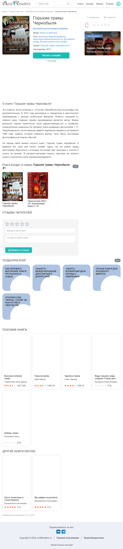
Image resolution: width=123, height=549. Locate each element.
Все (75, 166)
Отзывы (110, 4)
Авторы (90, 4)
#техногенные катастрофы (53, 41)
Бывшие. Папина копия (98, 48)
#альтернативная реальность (48, 39)
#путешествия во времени (52, 36)
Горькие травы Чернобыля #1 (55, 45)
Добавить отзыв (18, 250)
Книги (80, 4)
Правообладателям (94, 538)
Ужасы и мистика (48, 32)
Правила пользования (68, 538)
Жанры (99, 4)
